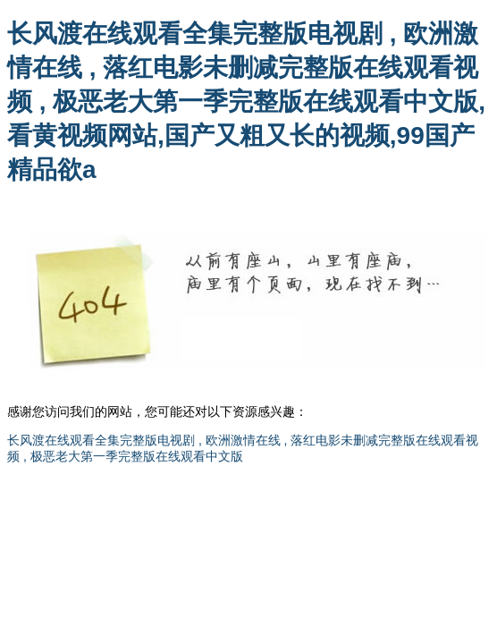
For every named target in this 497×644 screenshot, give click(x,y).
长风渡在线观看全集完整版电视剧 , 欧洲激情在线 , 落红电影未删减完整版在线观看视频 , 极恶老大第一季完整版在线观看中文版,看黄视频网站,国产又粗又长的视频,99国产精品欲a (246, 101)
